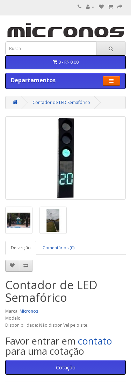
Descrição (21, 248)
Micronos (29, 311)
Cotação (65, 367)
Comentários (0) (58, 248)
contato (95, 340)
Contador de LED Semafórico (61, 102)
